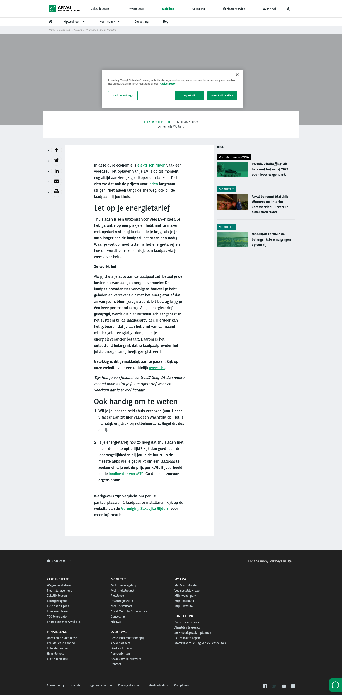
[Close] (237, 75)
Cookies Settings (123, 95)
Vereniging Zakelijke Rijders (145, 508)
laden (154, 184)
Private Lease (136, 8)
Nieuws (78, 30)
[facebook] (265, 686)
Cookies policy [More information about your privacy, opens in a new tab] (168, 83)
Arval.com (59, 561)
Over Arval (269, 8)
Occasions (198, 8)
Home (52, 30)
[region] (172, 89)
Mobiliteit (168, 8)
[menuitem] (290, 8)
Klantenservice (234, 8)
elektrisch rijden (151, 165)
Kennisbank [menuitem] (110, 21)
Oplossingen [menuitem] (75, 21)
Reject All (189, 95)
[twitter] (274, 686)
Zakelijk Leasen (100, 8)
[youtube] (284, 686)
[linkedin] (293, 686)
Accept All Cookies (222, 95)
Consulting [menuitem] (142, 21)
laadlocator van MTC (126, 473)
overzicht (157, 367)
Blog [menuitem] (165, 21)
